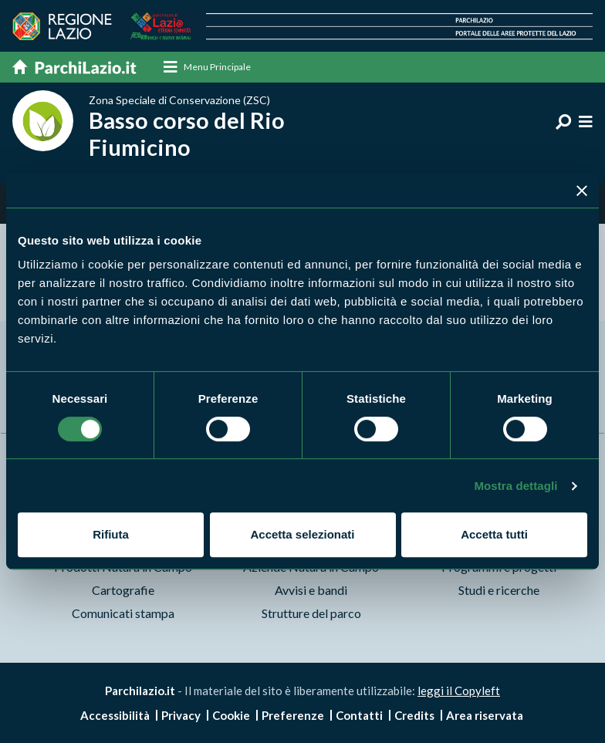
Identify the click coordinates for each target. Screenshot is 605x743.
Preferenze (293, 715)
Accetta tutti (494, 534)
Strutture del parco (311, 613)
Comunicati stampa (123, 613)
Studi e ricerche (498, 590)
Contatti (359, 715)
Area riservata (484, 715)
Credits (414, 715)
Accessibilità (115, 715)
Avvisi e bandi (311, 590)
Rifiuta (111, 534)
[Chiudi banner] (581, 190)
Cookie (231, 715)
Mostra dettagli (515, 485)
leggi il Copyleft (458, 690)
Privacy (181, 715)
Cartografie (123, 590)
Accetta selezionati (302, 534)
